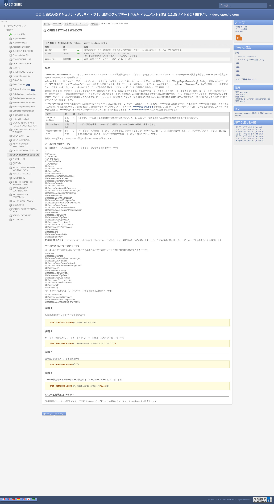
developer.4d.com (225, 14)
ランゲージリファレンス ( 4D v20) (248, 127)
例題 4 (48, 373)
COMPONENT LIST (20, 59)
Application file (17, 38)
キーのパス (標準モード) (57, 144)
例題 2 (48, 331)
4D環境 (9, 30)
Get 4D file (15, 80)
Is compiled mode (19, 115)
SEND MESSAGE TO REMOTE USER (21, 183)
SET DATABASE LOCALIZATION (18, 189)
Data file (14, 68)
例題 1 (48, 308)
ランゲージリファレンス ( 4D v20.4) (249, 136)
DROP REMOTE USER (21, 72)
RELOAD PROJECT (20, 174)
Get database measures (22, 98)
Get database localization (22, 94)
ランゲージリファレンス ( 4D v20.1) (249, 129)
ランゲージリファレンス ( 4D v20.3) (249, 134)
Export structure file (19, 76)
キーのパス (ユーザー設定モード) (62, 246)
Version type (16, 219)
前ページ (47, 414)
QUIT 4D (15, 163)
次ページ (59, 414)
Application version (19, 47)
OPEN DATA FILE (19, 136)
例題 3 (48, 352)
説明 (47, 68)
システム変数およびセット (59, 395)
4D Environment (137, 109)
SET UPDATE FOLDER (21, 201)
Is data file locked (19, 119)
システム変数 (17, 34)
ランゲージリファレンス (14, 25)
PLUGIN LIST (17, 159)
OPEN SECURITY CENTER (24, 150)
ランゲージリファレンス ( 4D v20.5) (249, 138)
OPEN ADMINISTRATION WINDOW (22, 130)
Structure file (16, 205)
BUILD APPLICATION (21, 51)
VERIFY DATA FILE (20, 215)
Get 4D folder (19, 84)
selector (209, 74)
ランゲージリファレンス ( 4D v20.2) (249, 132)
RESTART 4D (17, 178)
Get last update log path (22, 106)
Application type (18, 43)
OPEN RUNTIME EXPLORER (18, 145)
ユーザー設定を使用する (142, 106)
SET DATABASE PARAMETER (18, 195)
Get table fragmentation (21, 111)
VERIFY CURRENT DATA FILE (22, 210)
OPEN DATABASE (19, 140)
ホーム (4, 21)
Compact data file (19, 55)
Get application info (22, 89)
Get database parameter (22, 102)
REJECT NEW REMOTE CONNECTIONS (22, 168)
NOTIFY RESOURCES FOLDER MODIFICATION (22, 124)
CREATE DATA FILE (20, 63)
